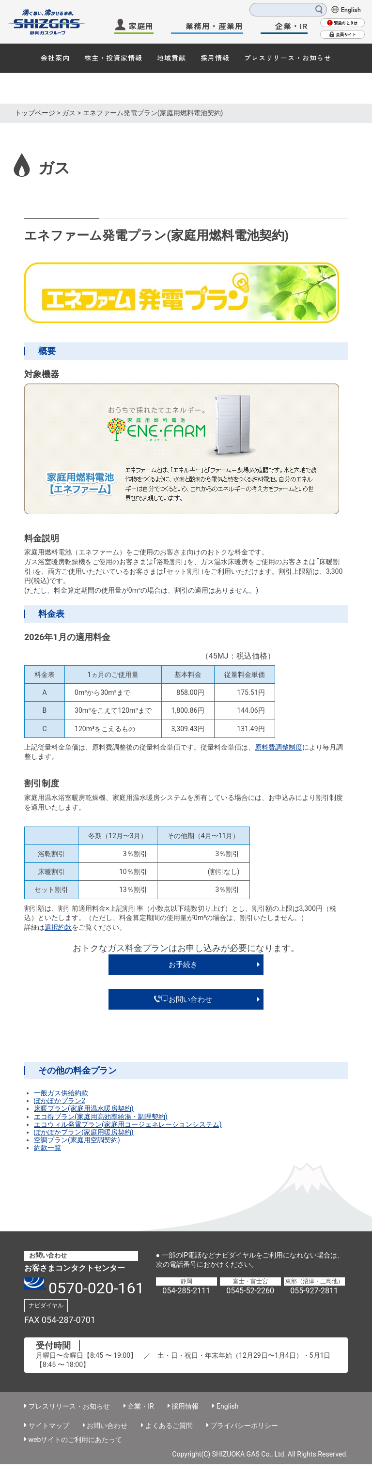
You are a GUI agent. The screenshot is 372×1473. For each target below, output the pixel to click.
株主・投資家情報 (113, 57)
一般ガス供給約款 (61, 1093)
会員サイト (346, 34)
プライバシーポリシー (244, 1425)
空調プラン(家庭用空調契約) (77, 1140)
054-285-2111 (186, 1290)
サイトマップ (49, 1425)
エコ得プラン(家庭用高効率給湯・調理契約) (101, 1116)
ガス (69, 113)
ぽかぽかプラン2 (59, 1101)
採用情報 (215, 57)
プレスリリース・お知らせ (287, 57)
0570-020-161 (96, 1288)
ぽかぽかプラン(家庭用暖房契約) (84, 1132)
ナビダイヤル (46, 1305)
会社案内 (55, 57)
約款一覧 (47, 1147)
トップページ (35, 113)
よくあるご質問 (169, 1425)
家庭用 (141, 25)
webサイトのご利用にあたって (76, 1439)
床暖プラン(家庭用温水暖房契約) (84, 1108)
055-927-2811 (314, 1290)
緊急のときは (345, 23)
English (351, 9)
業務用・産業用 (214, 25)
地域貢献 (171, 57)
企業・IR (291, 25)
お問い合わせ (183, 999)
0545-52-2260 (250, 1290)
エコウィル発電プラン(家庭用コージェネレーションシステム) (128, 1124)
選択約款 (58, 927)
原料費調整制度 (278, 747)
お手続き (183, 964)
